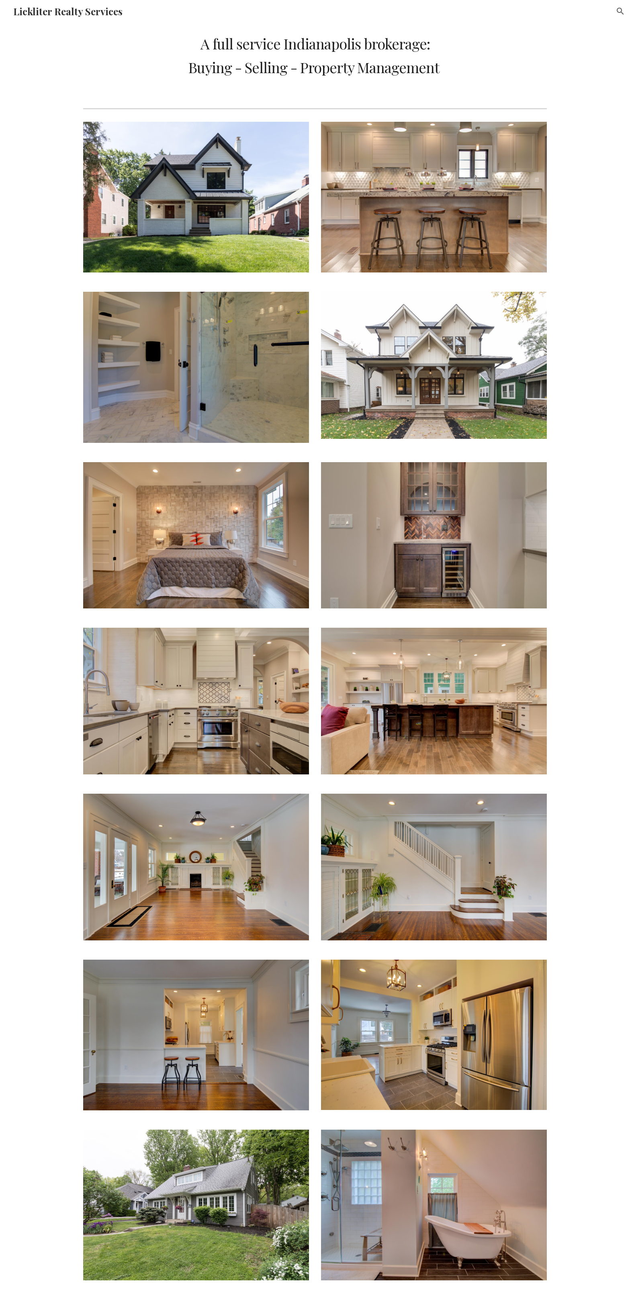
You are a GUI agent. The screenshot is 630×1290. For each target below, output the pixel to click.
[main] (315, 55)
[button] (620, 11)
